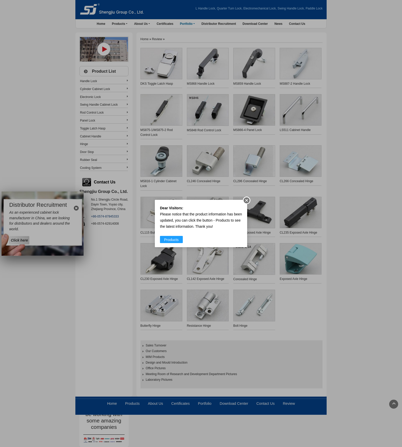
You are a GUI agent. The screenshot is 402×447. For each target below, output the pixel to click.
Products (171, 240)
